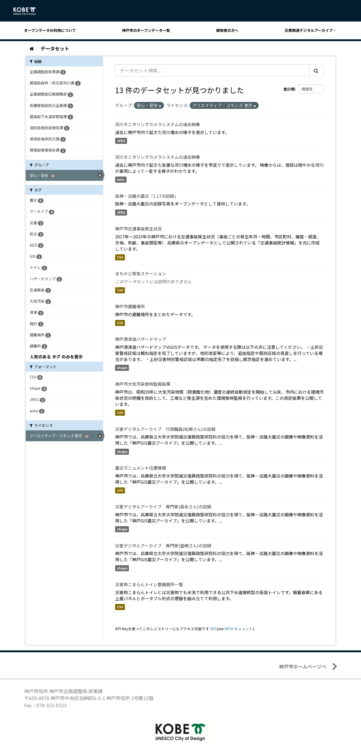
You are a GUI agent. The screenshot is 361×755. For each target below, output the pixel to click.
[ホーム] (31, 48)
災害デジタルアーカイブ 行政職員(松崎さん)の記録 (165, 429)
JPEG (121, 141)
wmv (121, 179)
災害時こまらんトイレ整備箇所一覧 (149, 584)
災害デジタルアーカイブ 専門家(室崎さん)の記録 (163, 545)
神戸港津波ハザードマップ (140, 339)
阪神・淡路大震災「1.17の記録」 (147, 196)
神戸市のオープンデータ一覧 (146, 30)
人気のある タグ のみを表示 (56, 356)
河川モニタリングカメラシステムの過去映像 (157, 124)
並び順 (289, 89)
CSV (120, 257)
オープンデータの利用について (50, 30)
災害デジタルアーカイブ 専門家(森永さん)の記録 (163, 506)
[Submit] (316, 70)
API (213, 628)
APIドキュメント (239, 628)
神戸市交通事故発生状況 (138, 228)
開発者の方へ (227, 30)
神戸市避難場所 (130, 306)
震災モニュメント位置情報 (140, 468)
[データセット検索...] (212, 70)
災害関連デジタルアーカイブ (309, 30)
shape (122, 368)
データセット (55, 48)
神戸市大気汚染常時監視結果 (142, 384)
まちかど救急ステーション (140, 273)
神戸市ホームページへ (303, 666)
